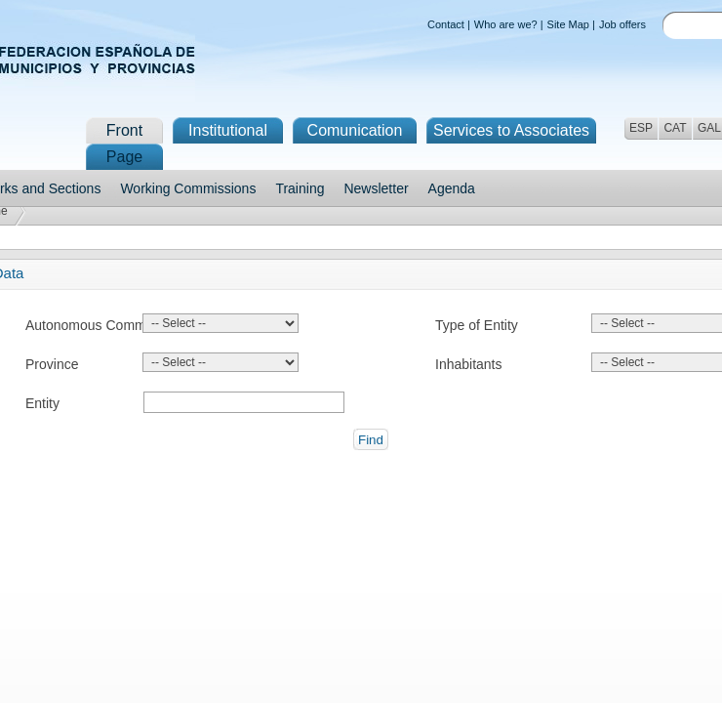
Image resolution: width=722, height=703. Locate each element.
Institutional (227, 130)
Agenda (451, 188)
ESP (641, 128)
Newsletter (375, 188)
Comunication (355, 130)
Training (299, 188)
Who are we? (506, 24)
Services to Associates (511, 130)
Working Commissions (188, 188)
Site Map (568, 24)
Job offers (622, 24)
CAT (674, 128)
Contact (445, 24)
